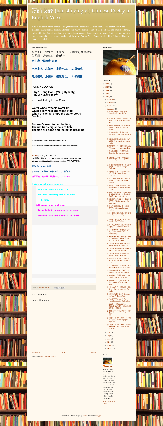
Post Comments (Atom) (47, 356)
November (110, 102)
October (110, 106)
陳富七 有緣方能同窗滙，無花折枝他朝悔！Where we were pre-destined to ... (119, 167)
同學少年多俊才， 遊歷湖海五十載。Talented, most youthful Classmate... (118, 173)
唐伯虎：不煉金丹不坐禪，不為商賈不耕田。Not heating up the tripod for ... (119, 320)
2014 (107, 93)
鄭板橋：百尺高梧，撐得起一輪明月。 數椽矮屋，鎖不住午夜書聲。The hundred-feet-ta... (119, 238)
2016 (107, 87)
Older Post (92, 353)
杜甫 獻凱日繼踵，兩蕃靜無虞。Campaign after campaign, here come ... (118, 153)
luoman (85, 416)
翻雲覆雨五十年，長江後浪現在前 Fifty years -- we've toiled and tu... (119, 147)
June (109, 339)
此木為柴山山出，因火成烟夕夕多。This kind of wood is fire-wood (118, 282)
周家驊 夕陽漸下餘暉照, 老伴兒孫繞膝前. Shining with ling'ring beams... (118, 127)
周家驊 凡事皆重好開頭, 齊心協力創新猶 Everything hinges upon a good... (118, 141)
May (109, 342)
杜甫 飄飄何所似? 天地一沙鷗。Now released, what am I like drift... (118, 113)
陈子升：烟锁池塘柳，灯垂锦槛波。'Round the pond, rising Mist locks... (118, 260)
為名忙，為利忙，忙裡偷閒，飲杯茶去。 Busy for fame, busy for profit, (119, 289)
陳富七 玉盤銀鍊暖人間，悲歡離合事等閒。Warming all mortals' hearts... (119, 208)
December (110, 99)
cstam (35, 156)
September (110, 109)
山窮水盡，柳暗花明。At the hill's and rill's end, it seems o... (118, 221)
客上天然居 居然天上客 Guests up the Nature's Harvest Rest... (118, 295)
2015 (107, 90)
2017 (107, 84)
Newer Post (36, 353)
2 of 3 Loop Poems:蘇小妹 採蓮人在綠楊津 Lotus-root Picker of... (119, 249)
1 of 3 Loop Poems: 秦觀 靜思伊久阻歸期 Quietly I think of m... (118, 254)
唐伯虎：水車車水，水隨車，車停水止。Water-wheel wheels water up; (119, 313)
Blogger (98, 416)
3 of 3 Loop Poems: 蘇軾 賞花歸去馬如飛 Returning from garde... (118, 244)
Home (64, 353)
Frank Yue (108, 366)
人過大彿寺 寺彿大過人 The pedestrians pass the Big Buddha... (118, 300)
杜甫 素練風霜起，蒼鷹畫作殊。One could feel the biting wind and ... (119, 134)
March (109, 348)
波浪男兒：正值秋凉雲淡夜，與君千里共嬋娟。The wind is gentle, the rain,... (119, 187)
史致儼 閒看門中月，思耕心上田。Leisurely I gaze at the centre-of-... (119, 271)
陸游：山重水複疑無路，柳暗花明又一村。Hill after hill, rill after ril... (119, 215)
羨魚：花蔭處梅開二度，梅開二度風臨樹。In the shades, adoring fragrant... (119, 180)
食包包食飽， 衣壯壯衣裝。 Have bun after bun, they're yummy (118, 276)
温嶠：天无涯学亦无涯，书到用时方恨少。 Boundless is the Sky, (119, 226)
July (108, 336)
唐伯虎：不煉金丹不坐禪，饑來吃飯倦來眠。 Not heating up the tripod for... (119, 326)
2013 (107, 96)
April (109, 345)
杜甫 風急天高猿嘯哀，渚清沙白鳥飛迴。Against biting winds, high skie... (119, 120)
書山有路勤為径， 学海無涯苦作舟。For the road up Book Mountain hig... (118, 232)
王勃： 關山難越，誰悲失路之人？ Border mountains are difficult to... (119, 266)
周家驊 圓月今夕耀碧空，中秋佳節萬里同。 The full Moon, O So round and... (119, 201)
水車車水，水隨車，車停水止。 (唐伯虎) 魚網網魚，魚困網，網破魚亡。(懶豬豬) (119, 306)
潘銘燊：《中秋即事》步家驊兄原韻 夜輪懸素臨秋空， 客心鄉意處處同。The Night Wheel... (119, 194)
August (109, 332)
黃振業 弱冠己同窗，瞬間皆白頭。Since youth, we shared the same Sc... (119, 160)
